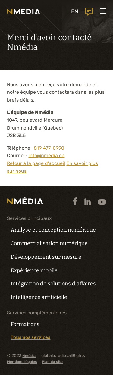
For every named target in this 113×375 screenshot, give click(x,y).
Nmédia (29, 356)
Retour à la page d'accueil (36, 163)
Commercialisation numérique (49, 243)
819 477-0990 (49, 148)
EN (74, 11)
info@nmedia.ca (46, 155)
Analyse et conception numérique (53, 230)
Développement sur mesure (46, 257)
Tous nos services (30, 337)
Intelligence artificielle (39, 297)
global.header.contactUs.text (89, 12)
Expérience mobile (34, 270)
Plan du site (52, 362)
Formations (25, 324)
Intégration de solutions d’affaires (53, 283)
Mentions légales (22, 362)
